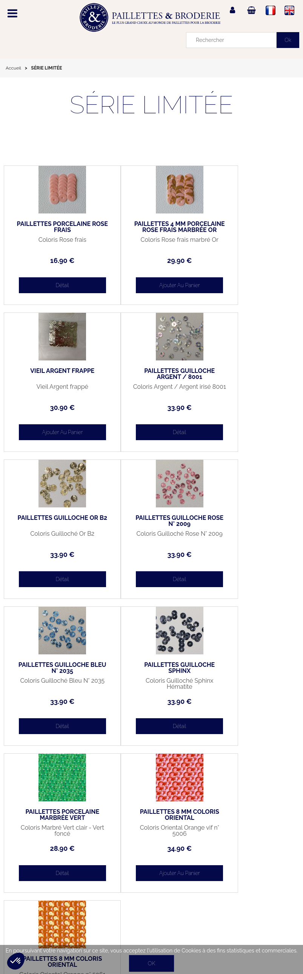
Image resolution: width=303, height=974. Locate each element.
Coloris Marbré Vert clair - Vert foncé (250, 537)
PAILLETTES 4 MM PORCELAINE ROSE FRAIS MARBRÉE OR (151, 230)
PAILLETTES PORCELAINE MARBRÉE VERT (250, 521)
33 (53, 407)
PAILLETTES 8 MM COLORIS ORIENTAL (53, 668)
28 (250, 554)
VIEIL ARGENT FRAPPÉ (250, 224)
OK (151, 963)
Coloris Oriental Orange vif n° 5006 (53, 684)
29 (151, 260)
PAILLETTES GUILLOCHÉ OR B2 (151, 374)
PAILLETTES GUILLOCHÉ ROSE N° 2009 (250, 374)
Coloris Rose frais (53, 240)
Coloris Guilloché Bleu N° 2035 (53, 537)
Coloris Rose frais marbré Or (151, 243)
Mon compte (21, 866)
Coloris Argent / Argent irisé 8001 (52, 390)
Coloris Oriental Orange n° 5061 (152, 684)
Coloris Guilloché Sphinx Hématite (151, 537)
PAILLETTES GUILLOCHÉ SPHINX (151, 521)
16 (53, 260)
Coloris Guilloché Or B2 (152, 387)
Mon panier (21, 884)
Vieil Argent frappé (250, 240)
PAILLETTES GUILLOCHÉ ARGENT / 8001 (53, 374)
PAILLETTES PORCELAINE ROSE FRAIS (53, 227)
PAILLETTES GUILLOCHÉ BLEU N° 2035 (53, 521)
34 (53, 701)
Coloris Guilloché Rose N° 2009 (250, 390)
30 (250, 260)
